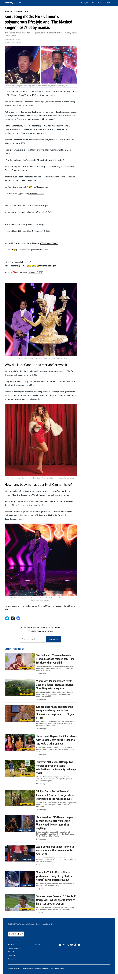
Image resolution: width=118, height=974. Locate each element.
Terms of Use (12, 959)
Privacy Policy (12, 952)
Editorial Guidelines (14, 948)
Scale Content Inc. (48, 924)
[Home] (13, 2)
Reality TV (84, 3)
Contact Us (37, 945)
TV (93, 3)
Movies (100, 3)
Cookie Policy (12, 955)
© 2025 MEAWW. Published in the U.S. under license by (25, 924)
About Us (11, 945)
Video (109, 3)
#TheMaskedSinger (40, 187)
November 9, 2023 (36, 193)
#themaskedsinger (47, 265)
